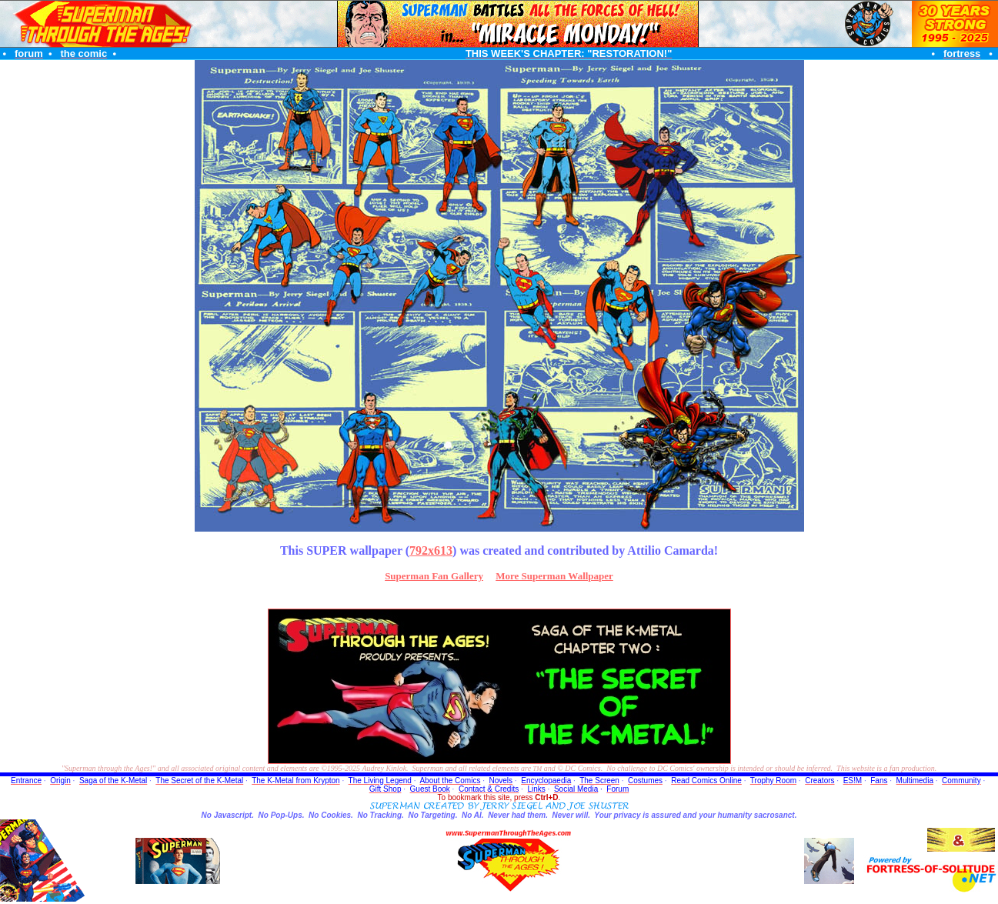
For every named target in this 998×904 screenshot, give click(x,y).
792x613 (430, 550)
